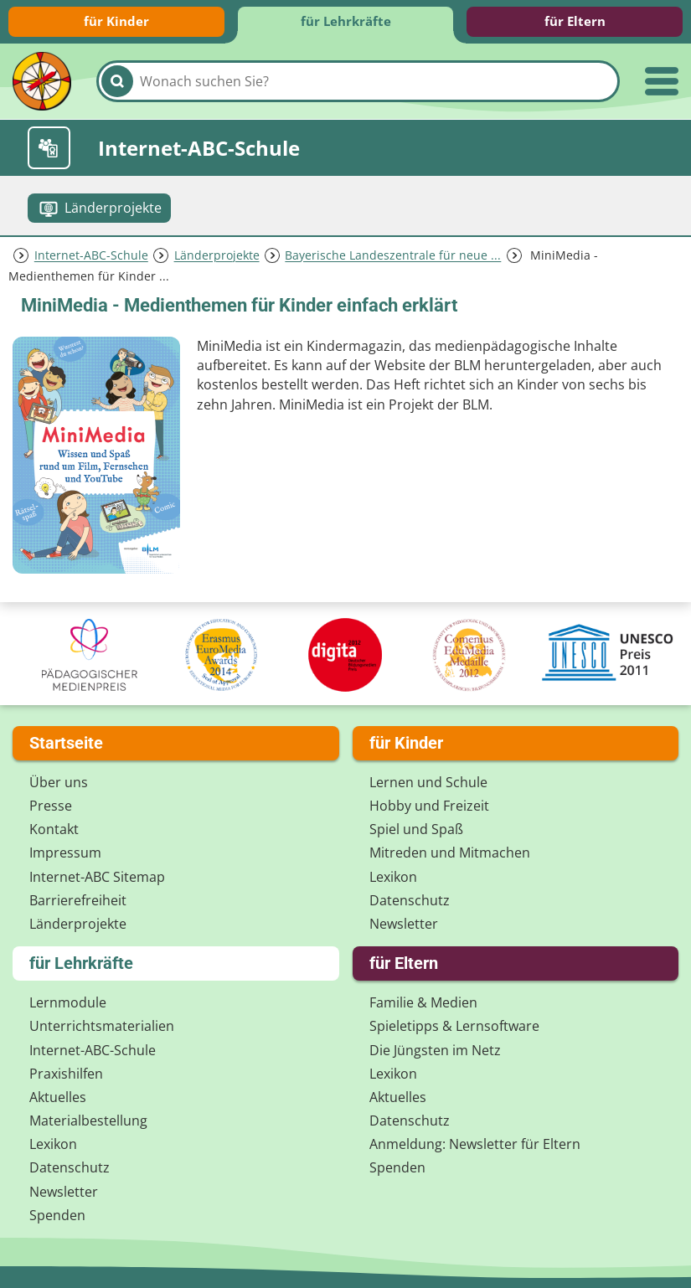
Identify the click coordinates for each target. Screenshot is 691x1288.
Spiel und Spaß (416, 829)
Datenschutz (409, 900)
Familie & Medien (423, 1002)
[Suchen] (117, 81)
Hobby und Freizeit (429, 805)
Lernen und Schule (428, 782)
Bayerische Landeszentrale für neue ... (393, 256)
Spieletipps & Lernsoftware (454, 1026)
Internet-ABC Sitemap (97, 877)
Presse (50, 805)
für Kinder (116, 21)
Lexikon (393, 877)
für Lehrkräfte (346, 21)
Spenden (57, 1215)
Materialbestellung (88, 1120)
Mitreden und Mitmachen (449, 852)
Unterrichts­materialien (101, 1026)
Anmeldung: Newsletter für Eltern (474, 1144)
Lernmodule (67, 1002)
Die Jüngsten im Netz (435, 1050)
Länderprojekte (217, 256)
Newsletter (403, 923)
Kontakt (54, 829)
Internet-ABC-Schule (91, 256)
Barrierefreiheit (77, 900)
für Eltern (575, 21)
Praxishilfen (66, 1073)
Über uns (58, 782)
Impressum (65, 852)
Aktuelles (57, 1097)
